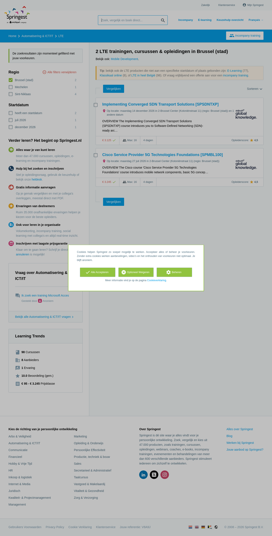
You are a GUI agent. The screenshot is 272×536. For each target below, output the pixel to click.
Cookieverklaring (156, 280)
